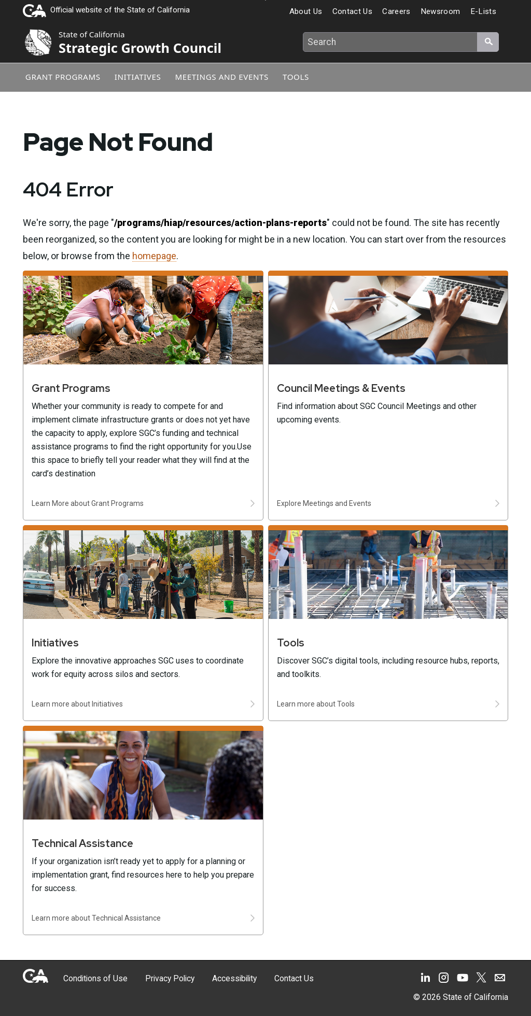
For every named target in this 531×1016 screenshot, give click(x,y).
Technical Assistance (82, 843)
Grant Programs (62, 76)
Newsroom (440, 11)
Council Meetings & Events (341, 388)
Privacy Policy (160, 979)
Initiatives (140, 76)
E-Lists (483, 11)
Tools (303, 76)
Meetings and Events (226, 76)
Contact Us (352, 11)
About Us (306, 11)
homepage (154, 255)
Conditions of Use (92, 979)
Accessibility (221, 979)
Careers (396, 11)
